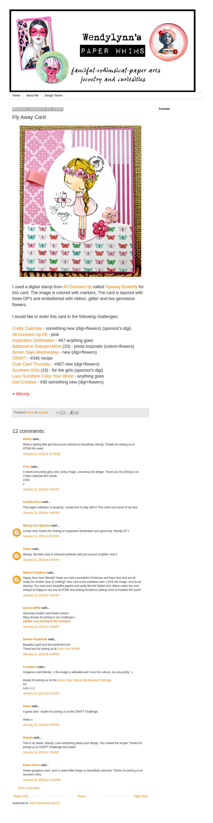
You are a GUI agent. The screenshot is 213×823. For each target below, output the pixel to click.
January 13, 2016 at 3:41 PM (41, 693)
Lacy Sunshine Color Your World (43, 376)
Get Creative (24, 382)
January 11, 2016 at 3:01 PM (41, 489)
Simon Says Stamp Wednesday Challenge (84, 680)
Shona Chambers (34, 572)
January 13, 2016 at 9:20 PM (41, 725)
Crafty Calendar (27, 328)
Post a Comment (28, 788)
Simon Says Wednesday (35, 352)
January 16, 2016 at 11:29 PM (42, 780)
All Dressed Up (77, 286)
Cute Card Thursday (31, 364)
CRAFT (19, 358)
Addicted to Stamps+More (37, 346)
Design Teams (53, 95)
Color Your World (68, 648)
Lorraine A (30, 667)
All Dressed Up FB (29, 334)
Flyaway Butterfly (121, 286)
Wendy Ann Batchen (36, 525)
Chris (26, 466)
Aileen (27, 549)
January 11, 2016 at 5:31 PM (41, 536)
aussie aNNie (32, 608)
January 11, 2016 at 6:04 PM (41, 560)
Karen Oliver (31, 765)
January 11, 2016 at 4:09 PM (41, 512)
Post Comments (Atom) (44, 803)
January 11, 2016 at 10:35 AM (41, 454)
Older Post (140, 796)
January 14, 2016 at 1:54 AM (41, 752)
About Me (32, 95)
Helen (27, 706)
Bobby (27, 439)
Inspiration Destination (33, 340)
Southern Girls (26, 370)
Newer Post (20, 796)
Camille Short (32, 502)
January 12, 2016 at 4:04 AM (41, 595)
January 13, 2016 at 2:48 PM (41, 654)
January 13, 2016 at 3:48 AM (41, 626)
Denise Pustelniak (35, 639)
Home (16, 95)
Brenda (28, 737)
